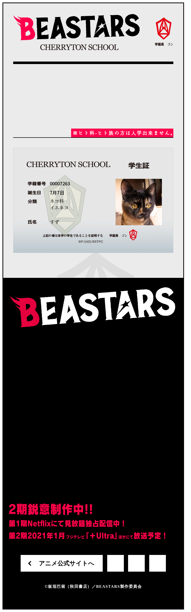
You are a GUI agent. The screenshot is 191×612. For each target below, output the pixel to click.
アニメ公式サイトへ (66, 563)
